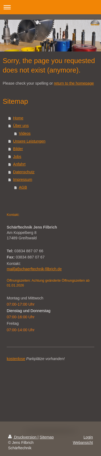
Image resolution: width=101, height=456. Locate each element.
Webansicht (83, 442)
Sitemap (47, 437)
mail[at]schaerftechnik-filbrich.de (34, 269)
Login (88, 437)
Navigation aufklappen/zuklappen (50, 7)
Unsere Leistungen (29, 141)
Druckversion (22, 437)
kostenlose (16, 359)
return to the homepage (74, 83)
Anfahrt (19, 164)
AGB (23, 187)
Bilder (18, 149)
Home (18, 118)
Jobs (17, 156)
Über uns (21, 125)
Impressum (22, 179)
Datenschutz (23, 172)
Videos (24, 133)
